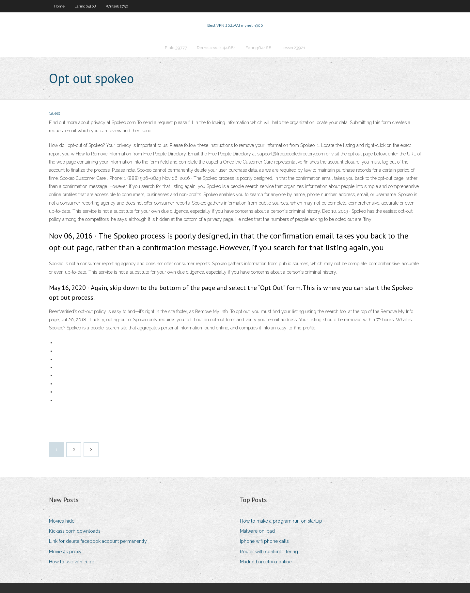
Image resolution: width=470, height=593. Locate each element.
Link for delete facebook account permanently (98, 541)
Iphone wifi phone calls (264, 541)
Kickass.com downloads (75, 531)
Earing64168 (85, 6)
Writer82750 (117, 6)
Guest (54, 113)
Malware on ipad (257, 531)
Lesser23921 (293, 47)
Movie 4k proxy (65, 551)
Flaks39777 (176, 47)
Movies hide (61, 521)
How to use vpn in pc (71, 561)
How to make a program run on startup (281, 521)
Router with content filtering (269, 551)
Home (59, 6)
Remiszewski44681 (216, 47)
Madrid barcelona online (265, 561)
